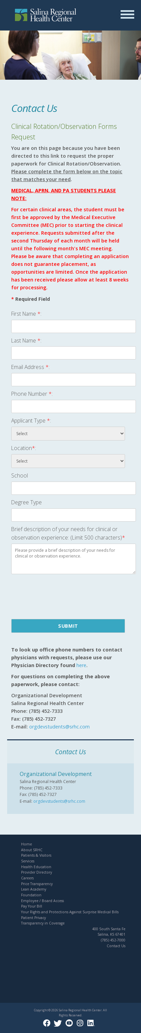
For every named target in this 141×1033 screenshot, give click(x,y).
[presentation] (62, 595)
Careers (27, 878)
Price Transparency (37, 883)
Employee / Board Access (42, 900)
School (19, 475)
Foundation (31, 895)
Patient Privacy (33, 917)
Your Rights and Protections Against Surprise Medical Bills (70, 912)
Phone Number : (32, 393)
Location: (23, 448)
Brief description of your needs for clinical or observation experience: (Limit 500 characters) (68, 533)
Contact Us (116, 945)
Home (26, 844)
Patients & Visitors (36, 855)
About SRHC (31, 849)
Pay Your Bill (31, 906)
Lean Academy (33, 889)
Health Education (36, 866)
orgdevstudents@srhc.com (59, 801)
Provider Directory (36, 872)
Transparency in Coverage (43, 923)
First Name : (26, 313)
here (81, 665)
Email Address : (30, 367)
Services (27, 861)
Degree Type (26, 502)
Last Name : (26, 340)
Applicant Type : (31, 420)
